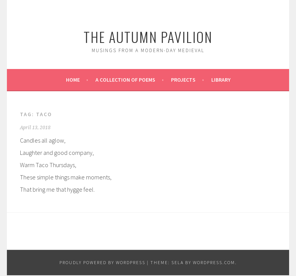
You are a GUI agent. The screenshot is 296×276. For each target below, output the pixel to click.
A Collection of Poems (125, 79)
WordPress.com (214, 262)
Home (73, 79)
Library (220, 79)
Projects (183, 79)
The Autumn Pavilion (148, 36)
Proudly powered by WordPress (102, 262)
